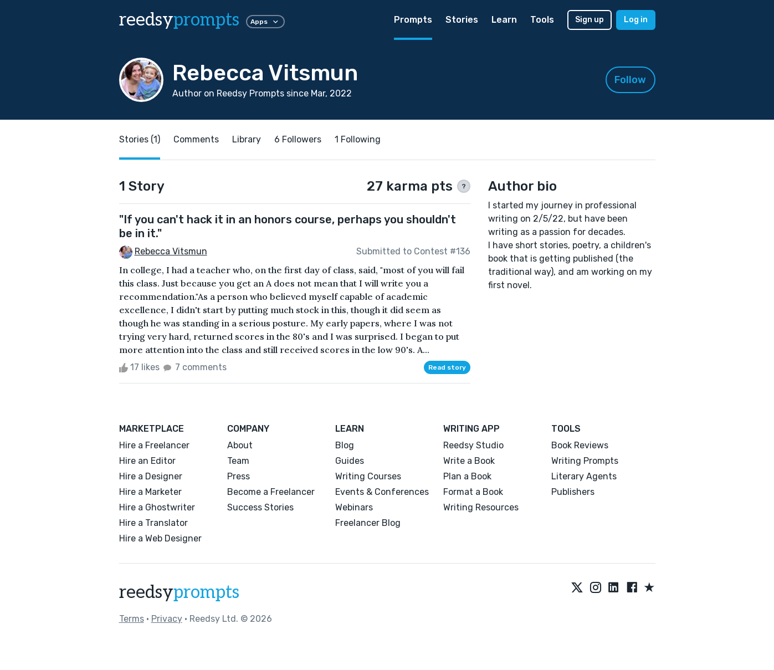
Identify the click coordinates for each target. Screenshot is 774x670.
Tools (542, 19)
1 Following (358, 139)
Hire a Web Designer (160, 538)
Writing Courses (368, 476)
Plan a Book (467, 476)
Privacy (166, 618)
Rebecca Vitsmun (171, 251)
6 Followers (297, 139)
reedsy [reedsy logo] (179, 19)
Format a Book (473, 492)
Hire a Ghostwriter (157, 507)
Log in (636, 19)
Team (238, 461)
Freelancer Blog (368, 523)
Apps (265, 21)
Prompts (413, 19)
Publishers (572, 492)
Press (238, 476)
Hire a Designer (150, 476)
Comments (196, 139)
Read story (447, 367)
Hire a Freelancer (154, 445)
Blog (344, 445)
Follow (630, 80)
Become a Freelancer (271, 492)
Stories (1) (139, 139)
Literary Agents (584, 476)
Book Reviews (579, 445)
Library (246, 139)
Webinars (354, 507)
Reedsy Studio (473, 445)
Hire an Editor (147, 461)
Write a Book (469, 461)
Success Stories (260, 507)
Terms (131, 618)
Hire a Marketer (150, 492)
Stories (461, 19)
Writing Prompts (584, 461)
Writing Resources (481, 507)
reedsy (179, 592)
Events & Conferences (382, 492)
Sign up (589, 19)
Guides (349, 461)
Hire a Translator (153, 523)
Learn (504, 19)
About (240, 445)
